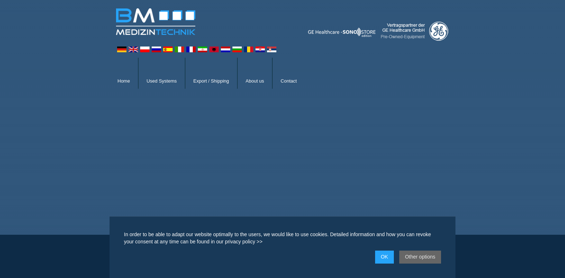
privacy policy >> (243, 241)
